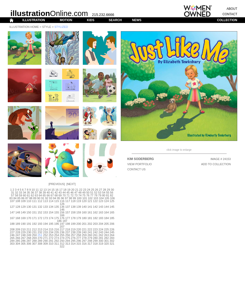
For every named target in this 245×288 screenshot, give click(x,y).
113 (45, 201)
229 (23, 232)
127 (12, 206)
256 (67, 235)
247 (17, 235)
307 (34, 243)
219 (73, 229)
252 (45, 235)
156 (62, 212)
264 (112, 235)
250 (34, 235)
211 (28, 229)
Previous (56, 184)
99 (74, 198)
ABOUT (232, 9)
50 (87, 192)
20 (72, 189)
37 (36, 192)
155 (56, 212)
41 (52, 192)
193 (40, 223)
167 (12, 218)
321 (112, 243)
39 (44, 192)
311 (56, 243)
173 (45, 218)
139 (78, 206)
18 (64, 189)
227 (12, 232)
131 (34, 206)
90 (38, 198)
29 (108, 189)
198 (67, 223)
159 (78, 212)
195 (51, 223)
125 (112, 201)
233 (45, 232)
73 (75, 195)
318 (95, 243)
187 (65, 220)
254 (56, 235)
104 (101, 198)
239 (78, 232)
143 (101, 206)
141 (89, 206)
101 (84, 198)
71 (68, 195)
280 (95, 237)
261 (95, 235)
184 (106, 218)
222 (89, 229)
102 (90, 198)
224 (101, 229)
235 (56, 232)
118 (73, 201)
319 (101, 243)
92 (46, 198)
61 (28, 195)
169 (23, 218)
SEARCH (115, 20)
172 (40, 218)
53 (99, 192)
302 (112, 240)
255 (62, 235)
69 (60, 195)
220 (78, 229)
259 (84, 235)
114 (51, 201)
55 (107, 192)
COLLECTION (227, 20)
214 (45, 229)
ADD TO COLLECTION (216, 164)
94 (54, 198)
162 (95, 212)
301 (106, 240)
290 (45, 240)
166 (62, 215)
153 (45, 212)
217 (62, 229)
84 (15, 198)
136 (62, 206)
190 (23, 223)
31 (12, 192)
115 (56, 201)
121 (89, 201)
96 (62, 198)
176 (62, 218)
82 (111, 195)
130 (28, 206)
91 (42, 198)
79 (99, 195)
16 (56, 189)
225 (106, 229)
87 (26, 198)
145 (112, 206)
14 (48, 189)
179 (78, 218)
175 (56, 218)
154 (51, 212)
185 (112, 218)
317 (89, 243)
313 (67, 243)
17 (60, 189)
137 (67, 206)
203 (95, 223)
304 (17, 243)
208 (12, 229)
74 (79, 195)
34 (24, 192)
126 (62, 203)
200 (78, 223)
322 (62, 246)
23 (84, 189)
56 (111, 192)
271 (45, 237)
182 (95, 218)
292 (56, 240)
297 (84, 240)
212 (34, 229)
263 (106, 235)
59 (20, 195)
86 (22, 198)
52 (95, 192)
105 (107, 198)
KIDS (90, 20)
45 (68, 192)
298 (89, 240)
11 (37, 189)
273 (56, 237)
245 (112, 232)
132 (40, 206)
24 (88, 189)
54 (103, 192)
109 (23, 201)
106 (112, 198)
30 (112, 189)
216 (56, 229)
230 (28, 232)
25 (92, 189)
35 (28, 192)
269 (34, 237)
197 (62, 223)
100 (79, 198)
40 (48, 192)
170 (28, 218)
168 (17, 218)
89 (34, 198)
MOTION (66, 20)
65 (44, 195)
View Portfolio (139, 164)
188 (12, 223)
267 (23, 237)
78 (95, 195)
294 (67, 240)
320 (106, 243)
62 (32, 195)
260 (89, 235)
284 (12, 240)
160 (84, 212)
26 (96, 189)
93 (50, 198)
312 (62, 243)
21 (76, 189)
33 (20, 192)
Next (71, 184)
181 (89, 218)
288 (34, 240)
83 (10, 198)
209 (17, 229)
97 (66, 198)
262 (101, 235)
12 (41, 189)
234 (51, 232)
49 (83, 192)
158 (73, 212)
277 (78, 237)
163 (101, 212)
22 (80, 189)
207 (62, 226)
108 (17, 201)
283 (112, 237)
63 (36, 195)
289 (40, 240)
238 (73, 232)
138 (73, 206)
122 (95, 201)
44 (64, 192)
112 (40, 201)
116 (62, 201)
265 (12, 237)
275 (67, 237)
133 (45, 206)
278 (84, 237)
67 (52, 195)
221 (84, 229)
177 (67, 218)
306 (28, 243)
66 (48, 195)
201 (84, 223)
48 (79, 192)
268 (28, 237)
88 (30, 198)
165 (112, 212)
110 (28, 201)
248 (23, 235)
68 (56, 195)
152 (40, 212)
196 (56, 223)
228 (17, 232)
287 (28, 240)
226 (112, 229)
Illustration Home (24, 26)
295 (73, 240)
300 (101, 240)
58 (16, 195)
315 (78, 243)
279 (89, 237)
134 (51, 206)
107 (12, 201)
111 (34, 201)
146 (62, 209)
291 (51, 240)
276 (73, 237)
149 (23, 212)
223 (95, 229)
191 (28, 223)
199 (73, 223)
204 (101, 223)
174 (51, 218)
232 (40, 232)
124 (106, 201)
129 (23, 206)
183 (101, 218)
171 (34, 218)
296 (78, 240)
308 (40, 243)
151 (34, 212)
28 (104, 189)
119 (78, 201)
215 (51, 229)
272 (51, 237)
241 (89, 232)
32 (16, 192)
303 (12, 243)
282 (106, 237)
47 (75, 192)
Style (46, 26)
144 (106, 206)
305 (23, 243)
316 (84, 243)
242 (95, 232)
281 (101, 237)
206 (112, 223)
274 (62, 237)
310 (51, 243)
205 (106, 223)
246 (12, 235)
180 (84, 218)
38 (40, 192)
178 (73, 218)
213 (40, 229)
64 (40, 195)
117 (67, 201)
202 (89, 223)
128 (17, 206)
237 (67, 232)
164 (106, 212)
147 (12, 212)
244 (106, 232)
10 (33, 189)
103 (95, 198)
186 (59, 220)
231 (34, 232)
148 (17, 212)
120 (84, 201)
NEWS (136, 20)
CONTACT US (136, 169)
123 (101, 201)
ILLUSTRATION (34, 20)
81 (107, 195)
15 (53, 189)
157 (67, 212)
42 (56, 192)
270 (40, 237)
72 (71, 195)
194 (45, 223)
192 (34, 223)
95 (58, 198)
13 (45, 189)
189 (17, 223)
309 (45, 243)
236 (62, 232)
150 (28, 212)
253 (51, 235)
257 (73, 235)
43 (60, 192)
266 (17, 237)
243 (101, 232)
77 (91, 195)
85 (18, 198)
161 (89, 212)
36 (32, 192)
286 (23, 240)
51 (91, 192)
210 (23, 229)
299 (95, 240)
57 (12, 195)
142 (95, 206)
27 (100, 189)
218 (67, 229)
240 (84, 232)
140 (84, 206)
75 (83, 195)
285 (17, 240)
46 (71, 192)
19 (68, 189)
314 (73, 243)
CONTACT (229, 14)
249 (28, 235)
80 (103, 195)
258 (78, 235)
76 (87, 195)
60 (24, 195)
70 (64, 195)
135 (56, 206)
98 (70, 198)
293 (62, 240)
